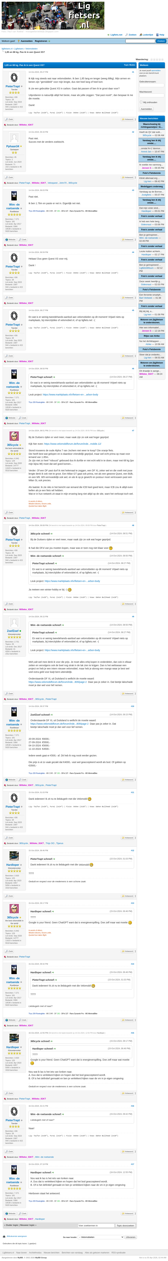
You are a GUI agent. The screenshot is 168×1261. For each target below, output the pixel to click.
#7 (133, 431)
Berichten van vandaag (72, 1252)
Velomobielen (31, 49)
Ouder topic (12, 1225)
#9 (133, 617)
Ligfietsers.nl (8, 1252)
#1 (133, 72)
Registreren (41, 41)
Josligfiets (146, 194)
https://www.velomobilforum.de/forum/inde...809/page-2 (58, 682)
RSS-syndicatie (118, 1252)
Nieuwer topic (27, 1225)
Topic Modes (129, 65)
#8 (133, 525)
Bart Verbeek (145, 298)
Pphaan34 (12, 146)
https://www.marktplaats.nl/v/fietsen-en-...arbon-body (70, 394)
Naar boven (21, 1252)
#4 (133, 252)
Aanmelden (27, 41)
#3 (133, 190)
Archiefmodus (35, 1252)
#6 (133, 369)
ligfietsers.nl (7, 49)
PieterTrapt (13, 86)
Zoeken (132, 34)
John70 (63, 183)
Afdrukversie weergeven (17, 1236)
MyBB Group (41, 1258)
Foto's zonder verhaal (151, 216)
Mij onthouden (148, 102)
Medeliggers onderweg (152, 186)
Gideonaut (146, 224)
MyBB (20, 1258)
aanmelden (156, 70)
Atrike (148, 344)
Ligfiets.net (116, 34)
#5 (133, 310)
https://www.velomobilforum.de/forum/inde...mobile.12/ (72, 443)
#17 (132, 1164)
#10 (132, 706)
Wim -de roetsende (44, 1157)
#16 (132, 1106)
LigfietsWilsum (146, 268)
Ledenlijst (148, 34)
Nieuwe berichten (52, 1252)
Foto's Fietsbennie (152, 173)
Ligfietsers (19, 49)
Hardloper (12, 864)
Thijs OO (50, 843)
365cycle (72, 183)
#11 (132, 792)
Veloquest (53, 183)
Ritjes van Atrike (152, 336)
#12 (132, 850)
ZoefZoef (12, 630)
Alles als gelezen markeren (97, 1252)
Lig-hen (147, 181)
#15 (132, 1033)
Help (162, 34)
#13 (132, 903)
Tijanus (59, 843)
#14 (132, 964)
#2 (133, 132)
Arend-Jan (146, 151)
